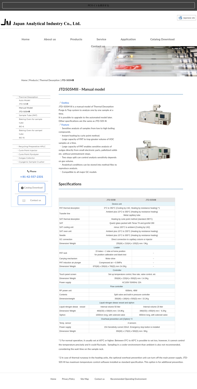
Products (76, 46)
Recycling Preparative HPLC (31, 153)
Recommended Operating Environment (128, 379)
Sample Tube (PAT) (28, 122)
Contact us (98, 53)
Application (128, 46)
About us (50, 46)
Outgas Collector (25, 165)
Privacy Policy (68, 379)
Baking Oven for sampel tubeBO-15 (30, 141)
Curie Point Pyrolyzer (27, 161)
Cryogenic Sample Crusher (30, 168)
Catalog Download (162, 46)
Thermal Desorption (50, 87)
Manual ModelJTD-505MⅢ (26, 117)
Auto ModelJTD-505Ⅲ (24, 109)
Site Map (85, 379)
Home (26, 46)
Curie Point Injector (26, 157)
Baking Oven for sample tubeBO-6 (30, 129)
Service (101, 46)
